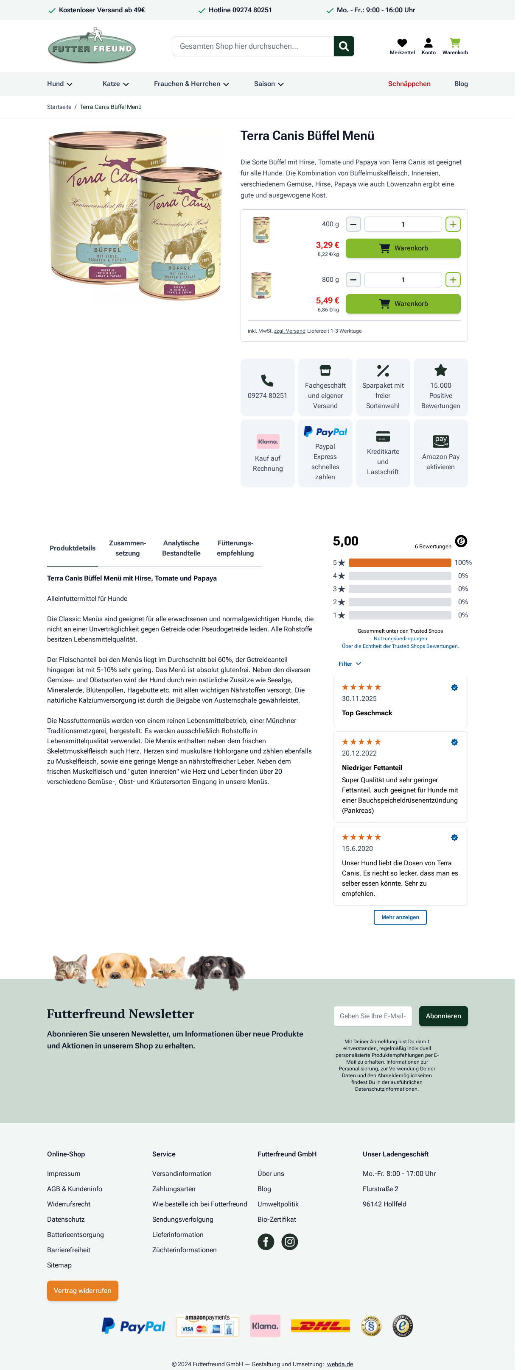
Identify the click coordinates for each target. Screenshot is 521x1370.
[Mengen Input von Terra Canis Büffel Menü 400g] (403, 224)
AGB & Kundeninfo (74, 1189)
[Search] (253, 46)
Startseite (59, 106)
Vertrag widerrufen (83, 1291)
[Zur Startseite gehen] (92, 46)
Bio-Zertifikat (277, 1219)
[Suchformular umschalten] (344, 46)
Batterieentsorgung (75, 1235)
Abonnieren (443, 1016)
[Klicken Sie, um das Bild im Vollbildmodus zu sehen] (135, 216)
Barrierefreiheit (68, 1250)
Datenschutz (66, 1219)
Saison (264, 84)
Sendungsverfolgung (182, 1219)
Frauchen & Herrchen (187, 84)
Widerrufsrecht (68, 1204)
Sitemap (59, 1265)
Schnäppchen (409, 84)
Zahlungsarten (174, 1189)
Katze (111, 84)
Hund (55, 84)
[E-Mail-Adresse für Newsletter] (372, 1016)
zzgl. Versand (289, 331)
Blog (461, 84)
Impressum (64, 1174)
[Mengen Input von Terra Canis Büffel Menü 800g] (403, 279)
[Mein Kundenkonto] (429, 46)
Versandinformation (182, 1174)
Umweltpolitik (278, 1204)
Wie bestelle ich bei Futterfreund (199, 1204)
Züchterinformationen (184, 1250)
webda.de (340, 1364)
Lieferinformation (178, 1235)
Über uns (271, 1174)
